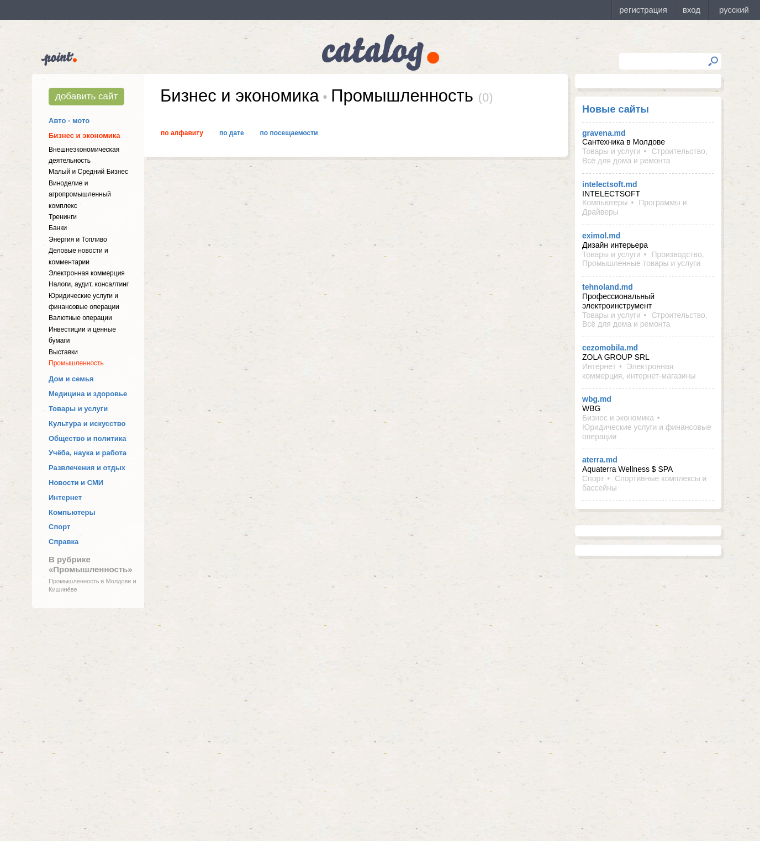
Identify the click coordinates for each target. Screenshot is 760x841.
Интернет (65, 497)
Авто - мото (69, 120)
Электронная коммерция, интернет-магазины (638, 371)
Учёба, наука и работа (87, 453)
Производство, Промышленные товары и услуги (643, 259)
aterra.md (600, 459)
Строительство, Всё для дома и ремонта (645, 156)
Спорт (59, 527)
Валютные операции (80, 318)
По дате (231, 133)
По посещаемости (289, 133)
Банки (58, 228)
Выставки (63, 352)
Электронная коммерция (87, 273)
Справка (63, 541)
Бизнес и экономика (84, 135)
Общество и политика (87, 438)
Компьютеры (72, 512)
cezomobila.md (610, 347)
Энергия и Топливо (78, 239)
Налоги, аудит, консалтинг (89, 284)
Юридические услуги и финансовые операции (646, 432)
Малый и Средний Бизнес (88, 171)
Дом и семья (71, 379)
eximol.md (601, 235)
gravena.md (604, 133)
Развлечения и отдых (87, 468)
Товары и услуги (78, 408)
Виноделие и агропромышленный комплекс (80, 194)
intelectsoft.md (609, 184)
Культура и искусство (87, 423)
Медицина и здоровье (88, 394)
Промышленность (76, 363)
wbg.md (596, 399)
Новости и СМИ (76, 482)
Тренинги (63, 217)
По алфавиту (182, 133)
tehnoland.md (607, 287)
